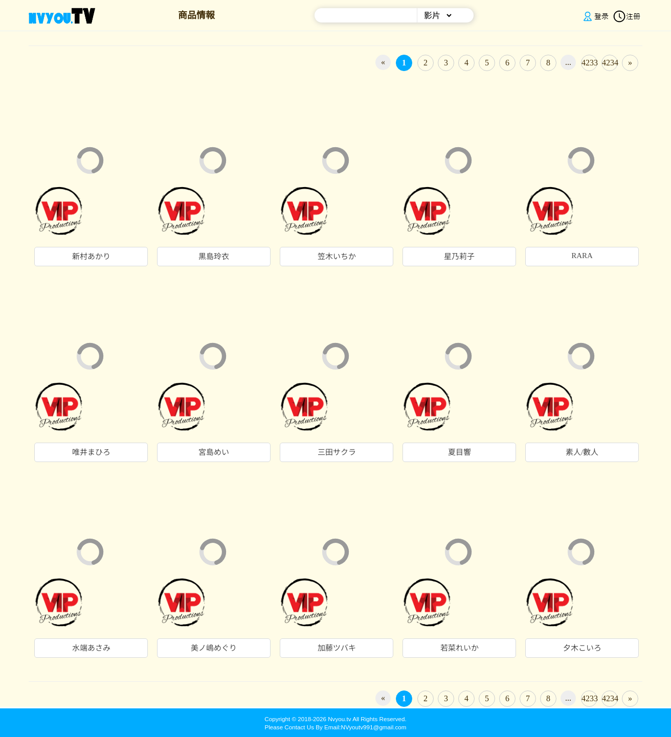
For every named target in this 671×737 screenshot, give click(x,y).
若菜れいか (459, 648)
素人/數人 (582, 452)
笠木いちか (337, 256)
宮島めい (213, 452)
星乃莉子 (459, 256)
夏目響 (459, 452)
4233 (589, 62)
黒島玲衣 (213, 256)
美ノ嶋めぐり (214, 648)
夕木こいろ (582, 648)
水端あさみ (91, 648)
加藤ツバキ (337, 648)
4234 (610, 62)
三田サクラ (337, 452)
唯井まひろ (91, 452)
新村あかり (91, 256)
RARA (582, 255)
